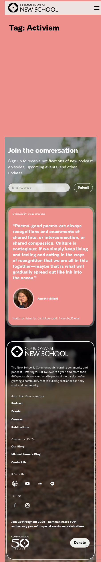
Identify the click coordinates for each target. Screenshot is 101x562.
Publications (20, 427)
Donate (80, 543)
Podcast (17, 403)
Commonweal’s (46, 367)
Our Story (17, 446)
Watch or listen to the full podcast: (46, 318)
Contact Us (18, 462)
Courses (17, 419)
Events (16, 411)
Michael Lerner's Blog (25, 454)
